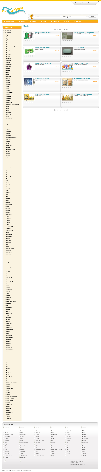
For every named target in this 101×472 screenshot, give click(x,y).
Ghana (7, 169)
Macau (7, 232)
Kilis (21, 444)
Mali (7, 244)
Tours (37, 453)
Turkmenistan (9, 388)
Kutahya (38, 445)
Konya (6, 445)
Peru (7, 305)
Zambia (8, 416)
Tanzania (8, 370)
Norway (8, 291)
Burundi (8, 94)
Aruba (7, 52)
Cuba (7, 122)
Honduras (8, 182)
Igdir (52, 440)
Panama (8, 299)
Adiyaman (38, 427)
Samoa (8, 325)
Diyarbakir (7, 436)
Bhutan (8, 78)
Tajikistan (8, 368)
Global (44, 21)
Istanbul (84, 440)
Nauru (7, 273)
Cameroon (8, 98)
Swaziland (8, 359)
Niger (7, 285)
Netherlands (9, 277)
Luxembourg (9, 230)
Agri (68, 427)
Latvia (7, 216)
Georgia (8, 165)
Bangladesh (9, 64)
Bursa (83, 432)
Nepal (7, 275)
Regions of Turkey (40, 449)
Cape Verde (9, 102)
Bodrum (38, 432)
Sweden (8, 361)
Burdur (68, 432)
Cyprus (8, 124)
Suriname (8, 357)
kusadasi (22, 445)
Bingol (6, 432)
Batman (53, 430)
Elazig (52, 436)
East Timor (9, 139)
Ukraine (8, 394)
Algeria (8, 38)
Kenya (7, 206)
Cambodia (8, 96)
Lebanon (8, 218)
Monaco (8, 260)
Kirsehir (69, 444)
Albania (8, 37)
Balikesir (22, 430)
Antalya (53, 429)
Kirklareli (53, 444)
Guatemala (9, 172)
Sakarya (84, 449)
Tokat (21, 453)
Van (68, 455)
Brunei (7, 88)
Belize (7, 72)
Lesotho (8, 220)
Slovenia (8, 343)
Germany (8, 167)
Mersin (22, 447)
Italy (7, 196)
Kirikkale (38, 444)
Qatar (7, 315)
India (7, 190)
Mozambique (9, 268)
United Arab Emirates (11, 396)
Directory (78, 21)
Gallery (67, 21)
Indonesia (8, 192)
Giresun (69, 438)
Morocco (8, 266)
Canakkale (23, 434)
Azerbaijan (9, 58)
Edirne (37, 436)
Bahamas (8, 60)
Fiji (7, 157)
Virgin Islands (9, 412)
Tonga (7, 380)
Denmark (8, 131)
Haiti (7, 180)
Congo (7, 116)
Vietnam (8, 410)
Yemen (7, 414)
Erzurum (84, 436)
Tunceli (68, 453)
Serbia (7, 333)
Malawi (8, 238)
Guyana (8, 178)
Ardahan (69, 429)
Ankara (37, 429)
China (7, 110)
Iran (7, 194)
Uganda (8, 392)
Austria (8, 56)
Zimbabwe (8, 418)
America (8, 40)
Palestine (8, 297)
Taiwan (8, 366)
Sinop (52, 451)
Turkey (7, 386)
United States (9, 400)
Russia (8, 319)
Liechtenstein (9, 226)
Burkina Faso (9, 92)
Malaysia (8, 240)
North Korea (9, 289)
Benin (7, 74)
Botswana (8, 84)
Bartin (37, 430)
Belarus (8, 68)
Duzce (21, 436)
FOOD (7, 461)
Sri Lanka (8, 353)
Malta (7, 246)
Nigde (83, 447)
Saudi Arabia (9, 329)
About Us (84, 2)
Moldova (8, 258)
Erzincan (69, 436)
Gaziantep (53, 438)
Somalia (8, 345)
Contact (90, 2)
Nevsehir (69, 447)
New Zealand (9, 281)
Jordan (8, 202)
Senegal (8, 331)
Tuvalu (7, 390)
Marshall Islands (10, 248)
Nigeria (8, 287)
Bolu (52, 432)
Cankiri (37, 434)
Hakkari (7, 440)
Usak (52, 455)
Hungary (8, 186)
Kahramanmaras (24, 442)
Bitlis (21, 432)
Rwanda (8, 321)
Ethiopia (8, 155)
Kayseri (7, 444)
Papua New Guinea (11, 301)
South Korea (9, 349)
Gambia (8, 163)
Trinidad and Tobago (11, 382)
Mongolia (8, 262)
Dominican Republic (11, 137)
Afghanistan (9, 35)
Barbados (8, 66)
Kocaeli (84, 444)
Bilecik (84, 430)
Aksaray (84, 427)
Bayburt (69, 430)
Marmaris (7, 447)
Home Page (78, 2)
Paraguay (8, 303)
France (8, 159)
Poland (8, 309)
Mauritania (8, 252)
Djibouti (8, 133)
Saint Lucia (9, 323)
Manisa (68, 445)
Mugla (37, 447)
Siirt (37, 451)
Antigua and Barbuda (11, 46)
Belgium (8, 70)
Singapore (8, 339)
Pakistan (8, 295)
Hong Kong (9, 184)
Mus (52, 447)
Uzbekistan (9, 404)
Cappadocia (54, 434)
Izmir (6, 442)
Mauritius (8, 254)
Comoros (8, 114)
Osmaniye (22, 449)
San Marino (9, 327)
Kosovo (8, 210)
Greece (8, 171)
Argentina (8, 48)
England (8, 147)
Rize (68, 449)
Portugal (8, 311)
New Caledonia (10, 279)
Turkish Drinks (8, 455)
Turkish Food (23, 455)
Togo (7, 378)
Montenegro (9, 264)
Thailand (8, 372)
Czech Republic (10, 126)
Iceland (8, 188)
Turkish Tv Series (40, 455)
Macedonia (9, 234)
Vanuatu (8, 406)
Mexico (8, 256)
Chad (7, 106)
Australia (8, 54)
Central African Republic (12, 104)
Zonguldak (22, 457)
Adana (22, 427)
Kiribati (8, 208)
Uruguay (8, 402)
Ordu (6, 449)
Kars (68, 442)
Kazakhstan (9, 204)
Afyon (52, 427)
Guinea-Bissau (10, 176)
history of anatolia (40, 440)
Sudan (7, 355)
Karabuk (38, 442)
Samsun (7, 451)
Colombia (8, 112)
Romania (8, 317)
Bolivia (8, 80)
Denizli (84, 434)
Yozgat (6, 457)
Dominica (8, 135)
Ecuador (8, 141)
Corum (68, 434)
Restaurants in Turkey (56, 449)
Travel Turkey (55, 21)
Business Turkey (9, 434)
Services (23, 21)
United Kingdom (10, 398)
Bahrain (8, 62)
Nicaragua (8, 283)
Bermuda (8, 76)
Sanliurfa (22, 451)
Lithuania (8, 228)
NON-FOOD (25, 461)
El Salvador (9, 145)
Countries (7, 32)
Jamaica (8, 198)
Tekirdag (7, 453)
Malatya (53, 445)
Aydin (6, 430)
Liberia (8, 222)
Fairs (21, 438)
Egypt (7, 143)
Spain (7, 351)
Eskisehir (7, 438)
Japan (7, 200)
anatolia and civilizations (26, 429)
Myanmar (8, 269)
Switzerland (9, 363)
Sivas (83, 451)
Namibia (8, 271)
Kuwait (8, 212)
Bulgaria (8, 90)
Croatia (8, 120)
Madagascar (9, 236)
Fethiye (37, 438)
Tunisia (8, 384)
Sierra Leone (9, 337)
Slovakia (8, 341)
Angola (8, 44)
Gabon (7, 161)
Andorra (8, 42)
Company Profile (10, 21)
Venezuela (8, 408)
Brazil (7, 86)
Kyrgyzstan (9, 214)
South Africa (9, 347)
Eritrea (7, 151)
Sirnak (68, 451)
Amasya (7, 429)
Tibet (7, 374)
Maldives (8, 242)
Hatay (21, 440)
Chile (7, 108)
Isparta (68, 440)
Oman (7, 293)
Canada (8, 100)
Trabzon (53, 453)
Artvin (83, 429)
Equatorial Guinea (10, 149)
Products (34, 21)
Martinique (9, 250)
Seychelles (9, 335)
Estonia (8, 153)
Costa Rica (9, 118)
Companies (7, 30)
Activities (7, 427)
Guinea (8, 174)
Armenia (8, 50)
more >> (57, 35)
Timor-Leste (9, 376)
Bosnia (8, 82)
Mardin (84, 445)
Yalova (84, 455)
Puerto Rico (9, 313)
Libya (7, 224)
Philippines (9, 307)
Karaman (53, 442)
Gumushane (85, 438)
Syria (7, 365)
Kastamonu (85, 442)
